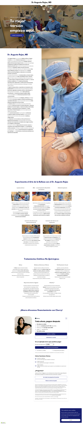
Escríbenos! (16, 372)
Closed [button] (15, 367)
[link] (41, 2)
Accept (71, 420)
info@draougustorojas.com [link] (16, 360)
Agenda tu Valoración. (17, 35)
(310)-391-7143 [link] (41, 45)
